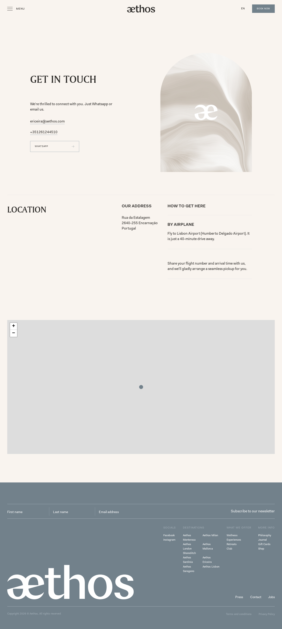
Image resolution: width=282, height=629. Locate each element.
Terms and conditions (239, 614)
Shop (261, 548)
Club (229, 548)
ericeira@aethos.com (47, 121)
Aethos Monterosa (189, 537)
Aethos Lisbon (211, 566)
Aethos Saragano (188, 569)
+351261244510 (43, 132)
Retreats (232, 544)
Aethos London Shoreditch (189, 548)
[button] (243, 8)
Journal (262, 540)
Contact (255, 597)
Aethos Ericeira (207, 560)
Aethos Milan (210, 535)
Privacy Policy (267, 614)
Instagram (169, 540)
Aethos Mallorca (208, 546)
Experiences (234, 540)
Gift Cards (264, 544)
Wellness (232, 535)
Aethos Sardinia (188, 560)
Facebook (169, 535)
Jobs (271, 597)
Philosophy (264, 535)
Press (239, 597)
